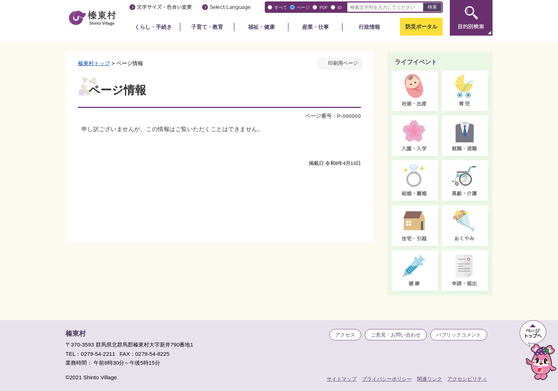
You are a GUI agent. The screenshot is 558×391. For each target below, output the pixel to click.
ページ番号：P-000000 (333, 116)
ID (339, 7)
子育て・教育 (207, 27)
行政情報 (369, 27)
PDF (324, 7)
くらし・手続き (153, 27)
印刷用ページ (343, 63)
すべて (280, 7)
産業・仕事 (315, 27)
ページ (303, 7)
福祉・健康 (261, 27)
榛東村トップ (94, 63)
